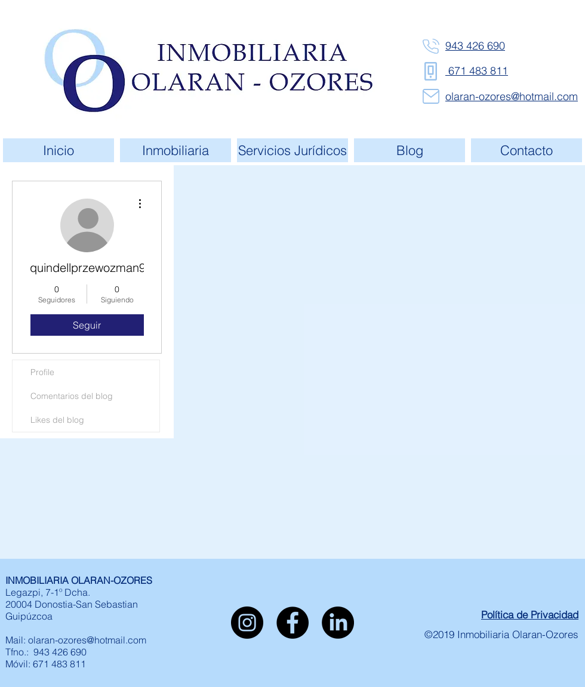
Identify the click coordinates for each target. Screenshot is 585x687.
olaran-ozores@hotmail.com (87, 640)
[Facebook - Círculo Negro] (292, 622)
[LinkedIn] (338, 622)
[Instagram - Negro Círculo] (247, 622)
